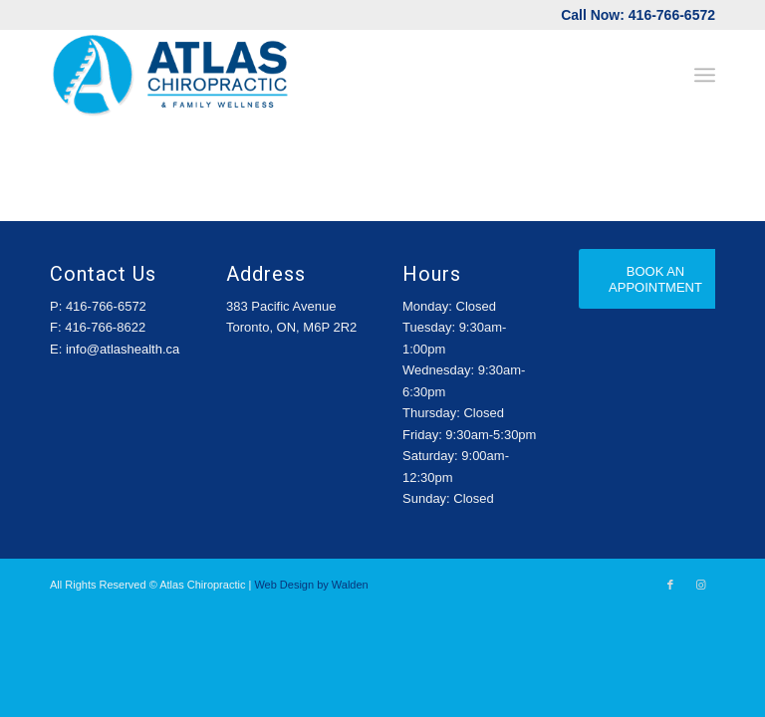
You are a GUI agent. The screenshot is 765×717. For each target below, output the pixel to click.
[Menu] (704, 75)
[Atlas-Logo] (171, 75)
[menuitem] (704, 75)
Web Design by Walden (311, 585)
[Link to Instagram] (700, 584)
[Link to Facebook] (670, 584)
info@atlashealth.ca (122, 349)
